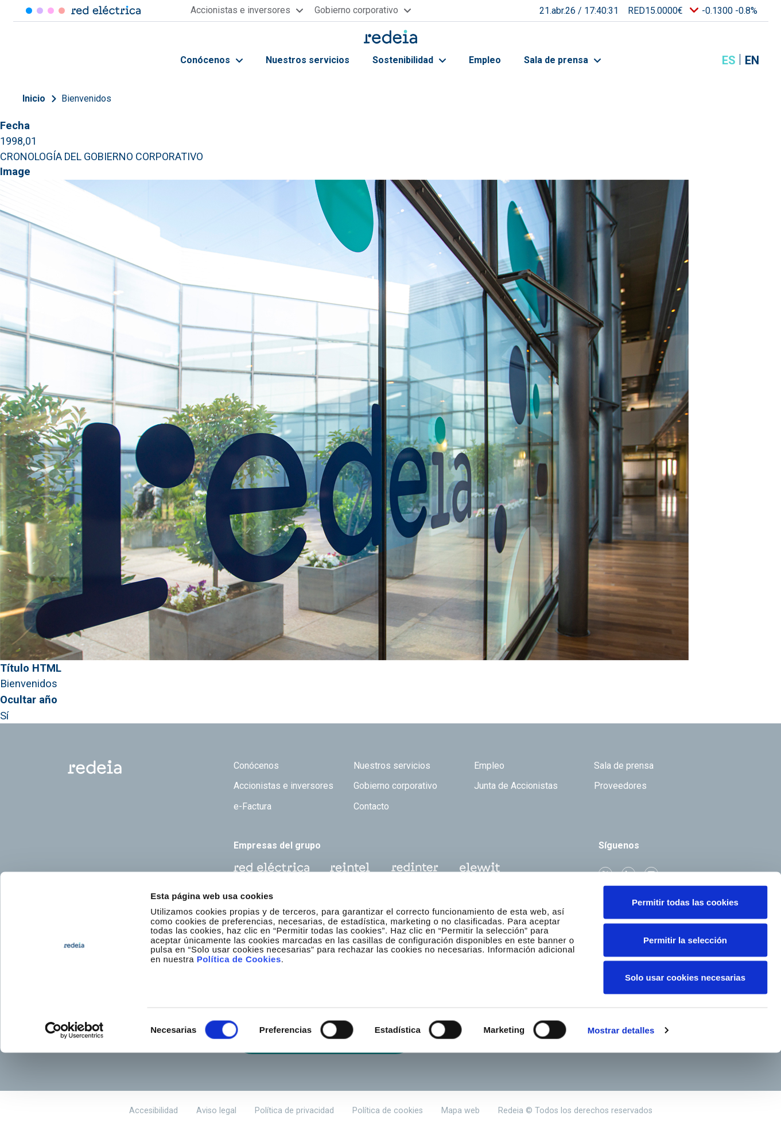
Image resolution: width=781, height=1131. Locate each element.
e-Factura (252, 806)
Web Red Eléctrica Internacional (415, 867)
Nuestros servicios (307, 60)
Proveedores (620, 785)
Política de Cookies (239, 1037)
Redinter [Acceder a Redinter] (39, 10)
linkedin (628, 874)
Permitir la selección (685, 1018)
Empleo (485, 60)
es (729, 60)
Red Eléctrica (271, 867)
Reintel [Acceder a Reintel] (50, 10)
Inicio (33, 98)
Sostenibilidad (409, 60)
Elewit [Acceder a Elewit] (61, 10)
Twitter (605, 874)
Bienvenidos (86, 98)
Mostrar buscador (700, 60)
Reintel (350, 867)
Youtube (651, 874)
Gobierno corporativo (395, 785)
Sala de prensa (562, 60)
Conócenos (211, 60)
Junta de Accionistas (516, 785)
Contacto (371, 806)
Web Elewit (480, 867)
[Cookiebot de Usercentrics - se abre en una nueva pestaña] (74, 1108)
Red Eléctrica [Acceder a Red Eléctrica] (29, 10)
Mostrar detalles (621, 1108)
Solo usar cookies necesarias (685, 1055)
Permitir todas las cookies (685, 980)
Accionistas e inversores (283, 785)
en (752, 60)
